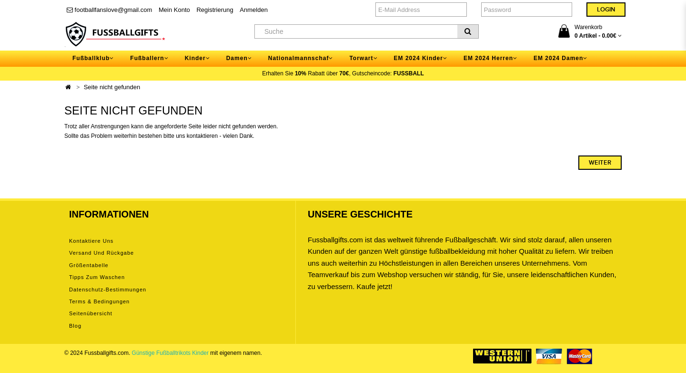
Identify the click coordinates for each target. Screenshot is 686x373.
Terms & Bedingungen (99, 301)
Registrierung (214, 9)
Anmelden (254, 9)
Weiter (600, 162)
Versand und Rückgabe (101, 253)
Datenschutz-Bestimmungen (107, 289)
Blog (75, 326)
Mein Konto (174, 9)
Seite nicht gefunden (112, 87)
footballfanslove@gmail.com (109, 9)
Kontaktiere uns (91, 241)
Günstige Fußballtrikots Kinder (170, 353)
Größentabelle (89, 265)
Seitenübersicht (90, 313)
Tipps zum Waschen (97, 277)
